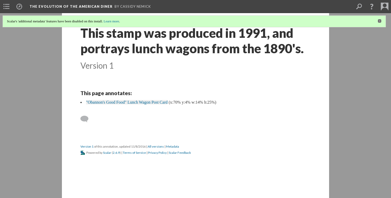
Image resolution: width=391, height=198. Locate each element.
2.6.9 (116, 153)
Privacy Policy (157, 153)
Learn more (111, 21)
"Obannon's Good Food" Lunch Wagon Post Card (126, 102)
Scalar (107, 153)
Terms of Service (134, 153)
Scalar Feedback (180, 153)
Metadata (172, 146)
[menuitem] (6, 6)
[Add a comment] (86, 119)
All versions (156, 146)
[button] (371, 6)
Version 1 (87, 146)
